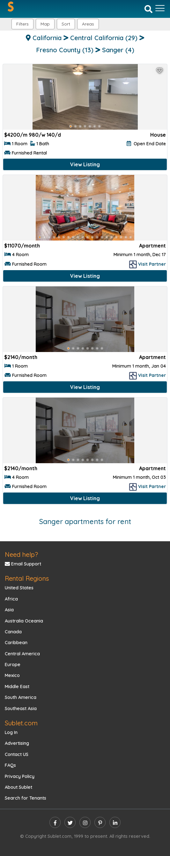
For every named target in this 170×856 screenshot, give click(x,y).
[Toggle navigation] (160, 8)
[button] (88, 24)
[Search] (148, 8)
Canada (13, 632)
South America (20, 697)
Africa (11, 599)
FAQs (10, 765)
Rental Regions (27, 578)
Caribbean (16, 642)
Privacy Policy (19, 776)
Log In (11, 732)
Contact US (16, 754)
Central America (22, 654)
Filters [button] (22, 24)
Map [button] (45, 24)
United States (19, 588)
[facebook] (55, 822)
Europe (12, 664)
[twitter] (70, 822)
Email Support (23, 564)
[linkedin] (115, 822)
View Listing (85, 164)
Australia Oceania (24, 621)
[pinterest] (100, 822)
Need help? (21, 554)
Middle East (17, 686)
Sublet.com (21, 723)
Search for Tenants (25, 798)
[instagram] (85, 822)
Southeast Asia (21, 708)
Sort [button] (66, 24)
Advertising (17, 743)
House (158, 135)
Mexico (12, 675)
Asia (9, 610)
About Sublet (18, 787)
